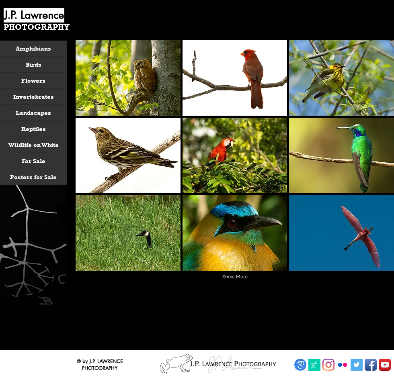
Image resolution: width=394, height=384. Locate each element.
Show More (235, 277)
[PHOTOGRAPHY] (38, 27)
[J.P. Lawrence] (34, 15)
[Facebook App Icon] (371, 365)
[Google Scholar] (300, 365)
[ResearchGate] (314, 365)
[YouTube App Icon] (385, 365)
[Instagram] (328, 365)
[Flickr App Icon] (343, 365)
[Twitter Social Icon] (357, 365)
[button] (128, 78)
